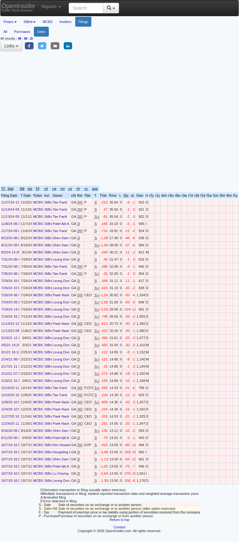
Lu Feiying (61, 473)
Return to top (120, 520)
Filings (83, 22)
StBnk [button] (30, 22)
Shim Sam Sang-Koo (69, 238)
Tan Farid (60, 202)
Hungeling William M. (69, 452)
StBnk (48, 202)
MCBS (48, 22)
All (5, 32)
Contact (120, 527)
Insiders (65, 22)
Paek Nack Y (62, 295)
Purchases (22, 32)
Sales (41, 32)
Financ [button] (10, 22)
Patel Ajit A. (61, 224)
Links (11, 45)
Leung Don (61, 259)
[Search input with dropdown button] (86, 8)
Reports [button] (51, 6)
